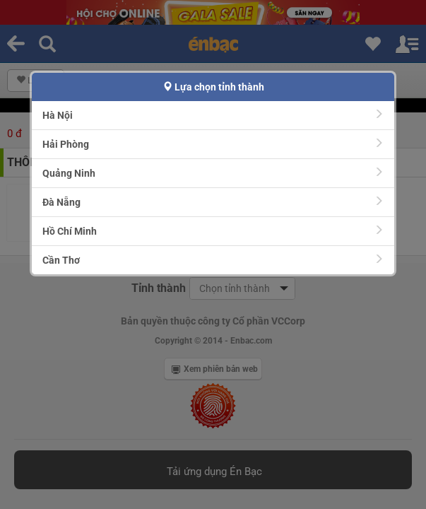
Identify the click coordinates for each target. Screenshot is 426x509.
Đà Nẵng (213, 202)
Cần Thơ (213, 260)
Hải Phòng (213, 144)
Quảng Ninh (213, 173)
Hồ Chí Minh (213, 231)
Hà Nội (213, 115)
